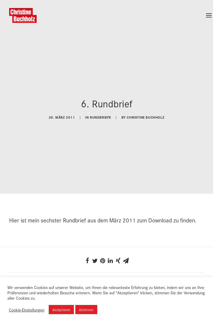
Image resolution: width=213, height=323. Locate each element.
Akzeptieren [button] (61, 309)
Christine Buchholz (145, 116)
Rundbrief (74, 218)
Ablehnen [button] (86, 309)
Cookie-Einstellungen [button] (26, 309)
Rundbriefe (100, 116)
